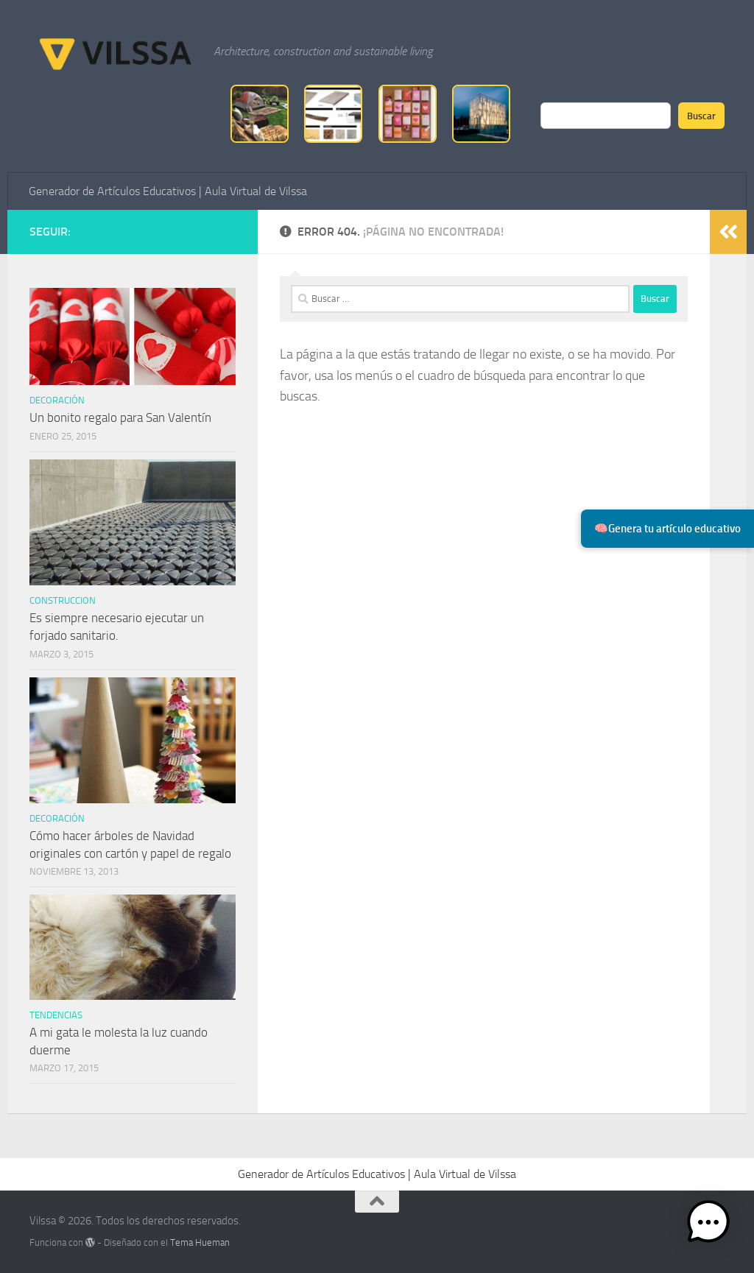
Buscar (701, 115)
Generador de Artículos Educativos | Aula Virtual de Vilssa (168, 191)
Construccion (62, 600)
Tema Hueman (200, 1242)
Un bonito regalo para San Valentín (120, 417)
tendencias (55, 1014)
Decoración (57, 400)
